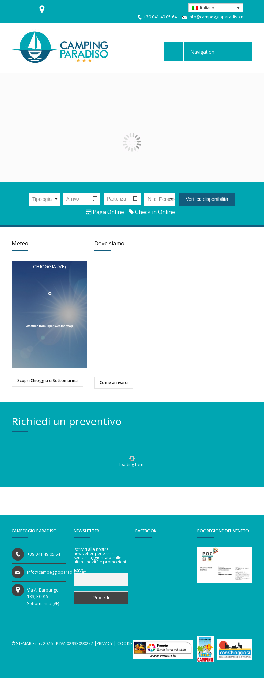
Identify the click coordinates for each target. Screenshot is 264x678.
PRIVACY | (106, 643)
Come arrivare (114, 383)
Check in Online (152, 212)
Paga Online (105, 212)
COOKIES (125, 643)
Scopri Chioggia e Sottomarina (47, 380)
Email (80, 570)
